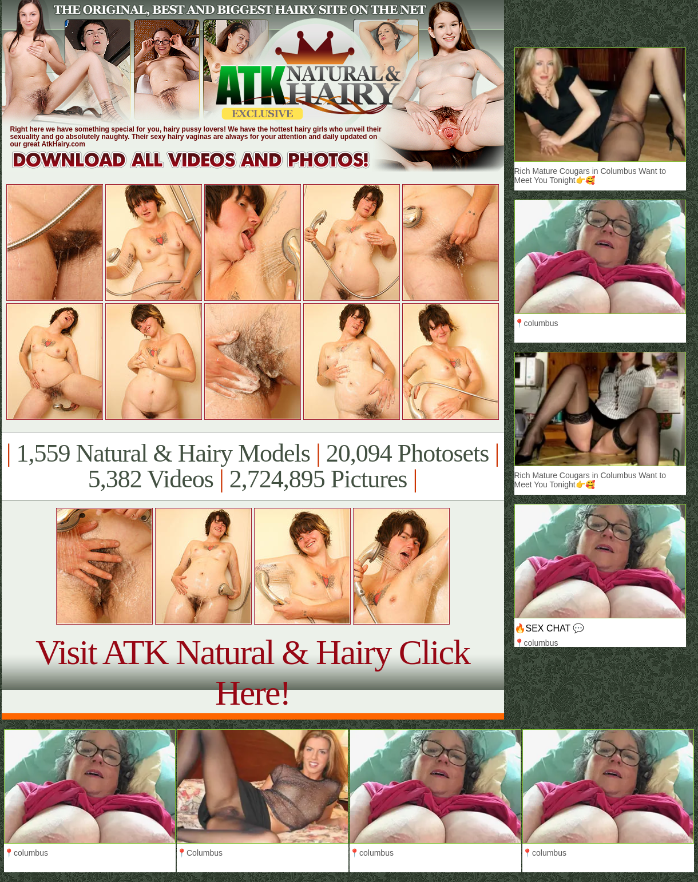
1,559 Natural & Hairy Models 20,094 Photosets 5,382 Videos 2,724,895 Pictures (252, 466)
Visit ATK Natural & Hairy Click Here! (252, 672)
